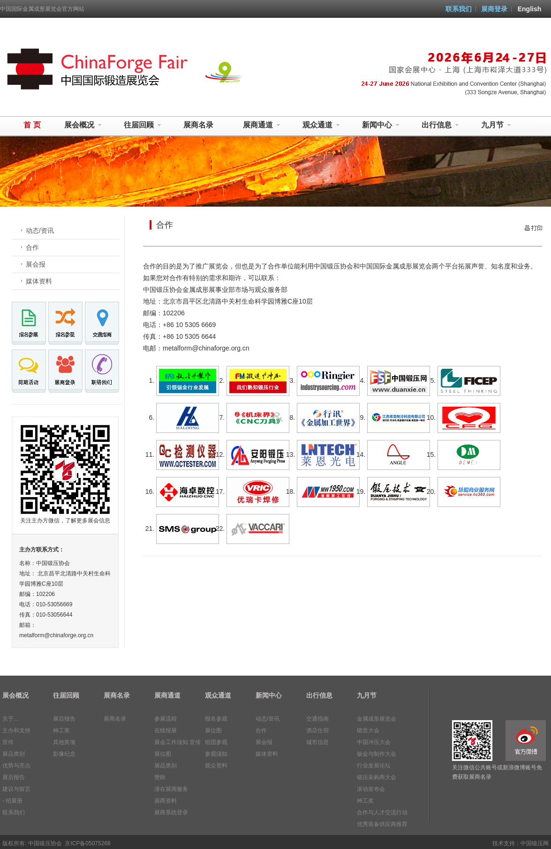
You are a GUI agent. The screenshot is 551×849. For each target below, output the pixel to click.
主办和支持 (16, 730)
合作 (32, 247)
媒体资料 (39, 281)
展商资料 (165, 800)
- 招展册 (12, 800)
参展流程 (165, 718)
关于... (10, 718)
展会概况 (83, 125)
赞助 (160, 777)
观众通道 (321, 125)
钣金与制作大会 (376, 754)
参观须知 (216, 754)
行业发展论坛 (374, 765)
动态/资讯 (40, 230)
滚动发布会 (371, 789)
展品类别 (13, 754)
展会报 (35, 264)
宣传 (8, 742)
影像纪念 (64, 754)
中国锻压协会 (45, 843)
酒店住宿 (317, 730)
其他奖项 (64, 742)
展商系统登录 (171, 812)
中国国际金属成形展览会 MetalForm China (97, 70)
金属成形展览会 (376, 718)
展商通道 (261, 125)
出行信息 (440, 125)
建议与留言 (16, 789)
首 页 (31, 125)
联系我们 (458, 9)
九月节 (496, 125)
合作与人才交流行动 (382, 812)
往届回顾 (142, 125)
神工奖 (61, 730)
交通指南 (317, 718)
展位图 (162, 754)
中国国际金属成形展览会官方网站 (42, 9)
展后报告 (13, 777)
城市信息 (317, 742)
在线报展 (165, 730)
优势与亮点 (16, 765)
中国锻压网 (535, 843)
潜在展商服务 (171, 789)
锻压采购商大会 (376, 777)
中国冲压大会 (374, 742)
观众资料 (216, 765)
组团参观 (216, 742)
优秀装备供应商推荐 (382, 824)
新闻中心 (381, 125)
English (530, 9)
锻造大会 (368, 730)
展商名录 (198, 125)
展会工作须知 (171, 742)
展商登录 (494, 9)
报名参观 (216, 718)
